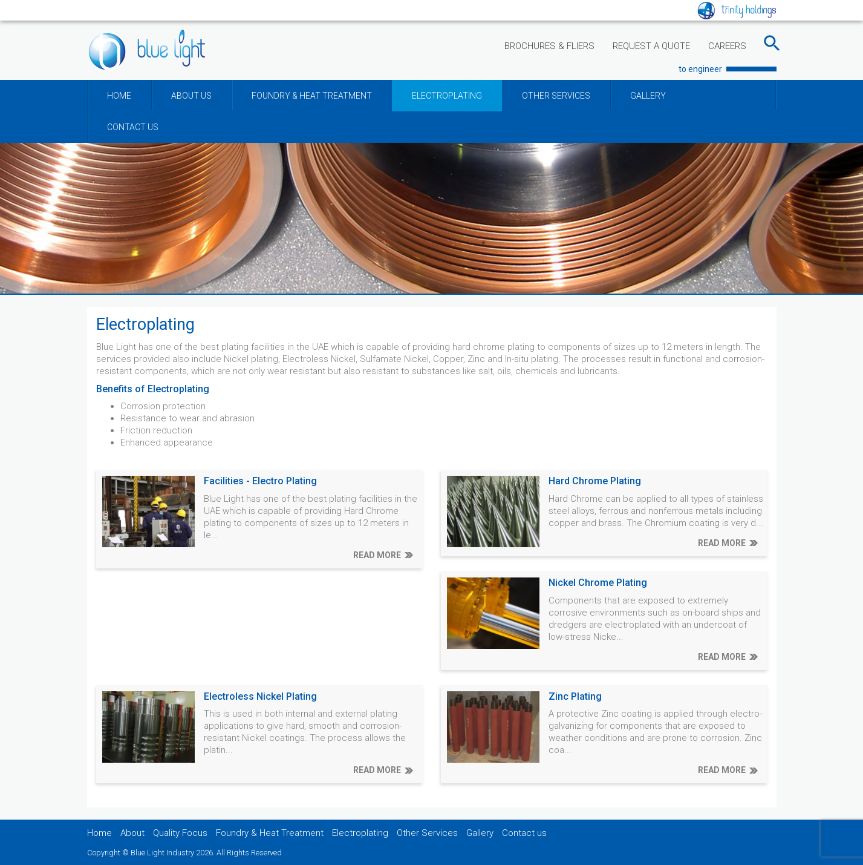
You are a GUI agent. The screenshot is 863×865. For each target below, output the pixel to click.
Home (99, 832)
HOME (119, 95)
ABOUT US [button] (191, 95)
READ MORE (377, 555)
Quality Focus (180, 832)
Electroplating (360, 832)
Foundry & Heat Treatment (270, 832)
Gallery (479, 832)
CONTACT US (132, 127)
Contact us (524, 832)
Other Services (427, 832)
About (132, 832)
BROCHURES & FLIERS (549, 46)
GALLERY (648, 95)
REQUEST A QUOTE (651, 46)
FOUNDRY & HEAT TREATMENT (312, 95)
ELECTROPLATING (447, 95)
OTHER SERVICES (556, 95)
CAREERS (727, 46)
